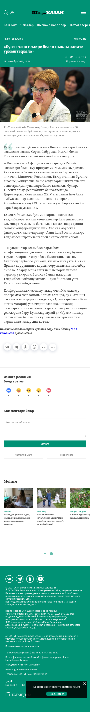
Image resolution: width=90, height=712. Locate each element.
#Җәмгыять (80, 39)
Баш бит (10, 25)
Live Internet (11, 682)
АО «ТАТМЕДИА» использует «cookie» (24, 636)
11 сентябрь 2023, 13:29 (17, 61)
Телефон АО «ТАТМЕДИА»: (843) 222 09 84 (26, 674)
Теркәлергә (66, 455)
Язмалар (27, 25)
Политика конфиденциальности (22, 646)
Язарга (45, 443)
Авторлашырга (23, 454)
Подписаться (56, 694)
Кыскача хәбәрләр (51, 25)
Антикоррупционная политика (21, 669)
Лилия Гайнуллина (13, 39)
